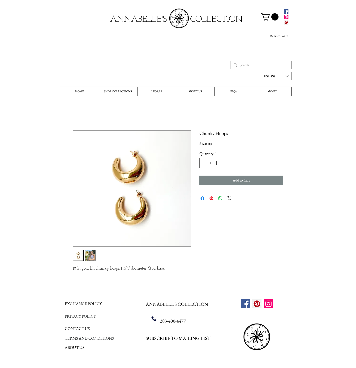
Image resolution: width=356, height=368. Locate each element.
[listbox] (276, 76)
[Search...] (260, 65)
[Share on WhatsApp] (220, 198)
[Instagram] (286, 17)
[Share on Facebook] (202, 198)
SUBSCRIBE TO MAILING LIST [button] (178, 338)
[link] (270, 17)
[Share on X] (229, 198)
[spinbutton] (210, 163)
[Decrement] (203, 163)
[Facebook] (286, 11)
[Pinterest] (286, 22)
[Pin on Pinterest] (211, 198)
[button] (276, 76)
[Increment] (216, 163)
